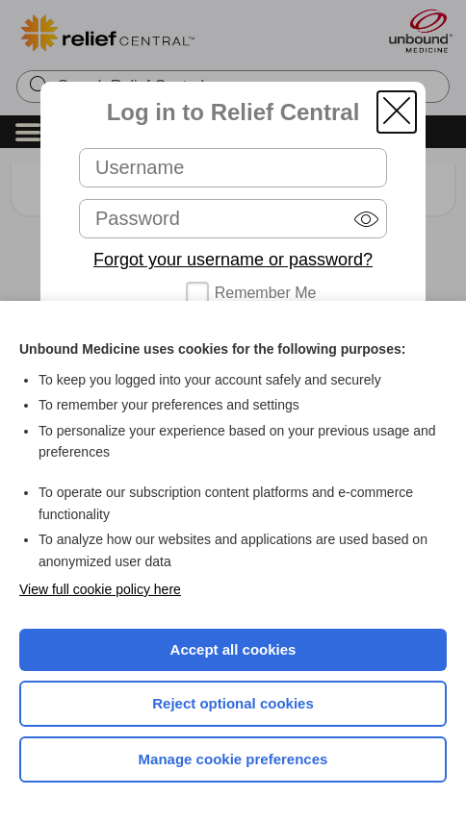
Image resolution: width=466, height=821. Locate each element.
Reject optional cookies (233, 703)
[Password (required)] (233, 218)
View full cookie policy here (100, 589)
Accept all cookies (233, 649)
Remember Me (266, 293)
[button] (396, 112)
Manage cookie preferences (233, 759)
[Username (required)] (233, 167)
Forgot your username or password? (233, 259)
